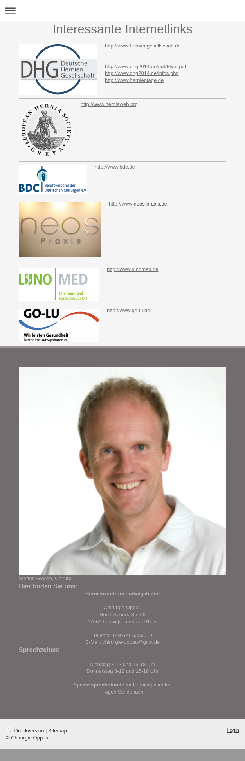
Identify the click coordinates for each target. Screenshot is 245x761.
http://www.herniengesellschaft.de (143, 46)
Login (233, 730)
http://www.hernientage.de (134, 80)
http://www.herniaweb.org (109, 104)
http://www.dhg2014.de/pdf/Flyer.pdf (145, 66)
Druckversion (25, 731)
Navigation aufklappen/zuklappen (122, 10)
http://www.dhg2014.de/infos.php (142, 73)
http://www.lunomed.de (133, 269)
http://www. (121, 204)
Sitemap (57, 731)
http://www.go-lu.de (128, 310)
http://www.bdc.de (115, 167)
